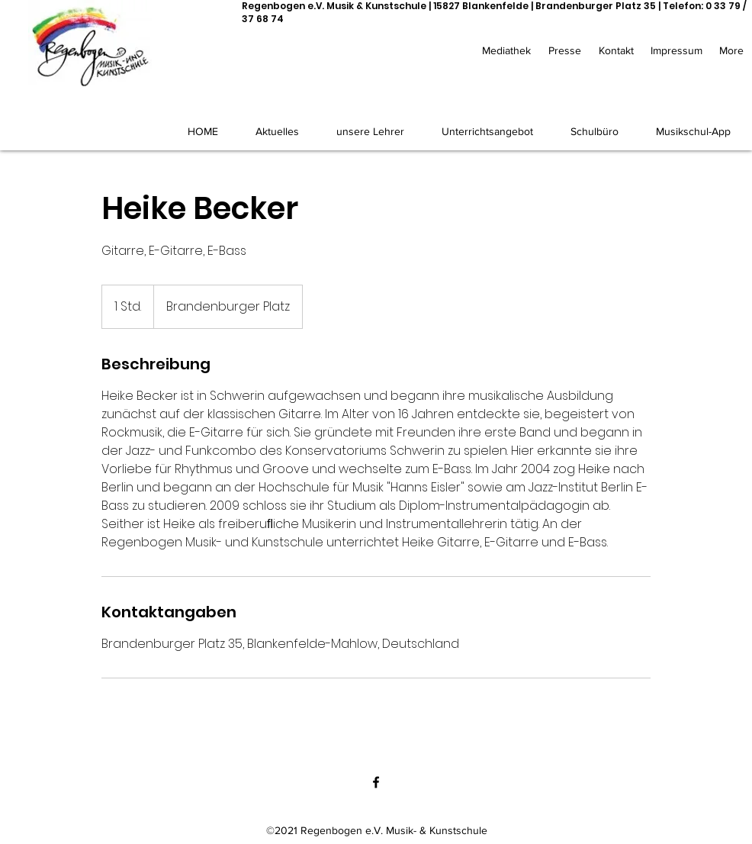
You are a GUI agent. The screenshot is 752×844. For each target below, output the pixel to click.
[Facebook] (376, 782)
